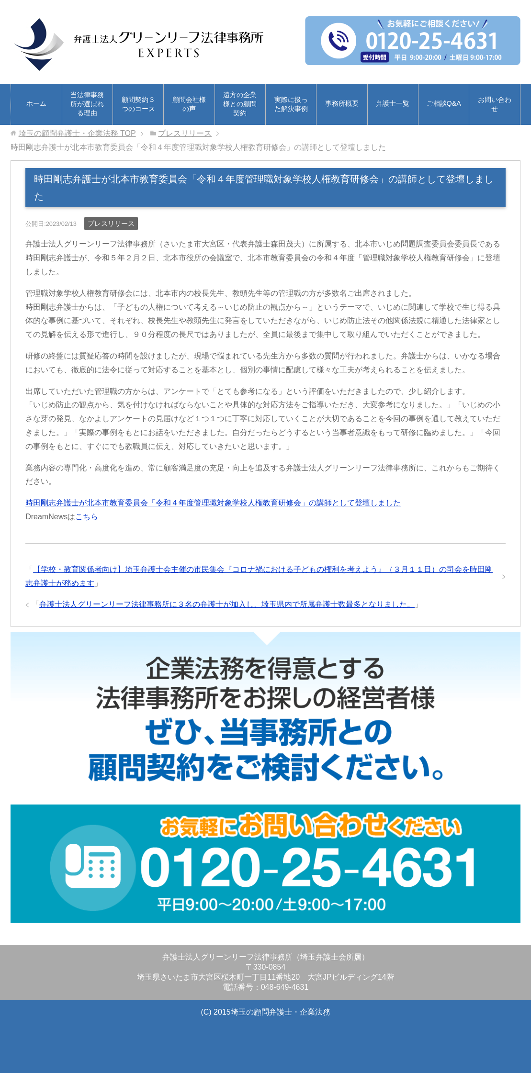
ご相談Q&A (444, 103)
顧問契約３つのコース (138, 104)
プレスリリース (111, 223)
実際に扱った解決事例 (291, 104)
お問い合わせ (494, 104)
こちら (86, 517)
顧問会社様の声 (189, 104)
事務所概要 (342, 103)
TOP (77, 133)
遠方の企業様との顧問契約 (240, 104)
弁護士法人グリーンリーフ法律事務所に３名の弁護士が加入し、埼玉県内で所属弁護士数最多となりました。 (227, 604)
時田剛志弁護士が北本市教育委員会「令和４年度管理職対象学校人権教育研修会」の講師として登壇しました (213, 503)
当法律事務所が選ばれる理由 (87, 104)
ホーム (36, 103)
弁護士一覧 (392, 103)
